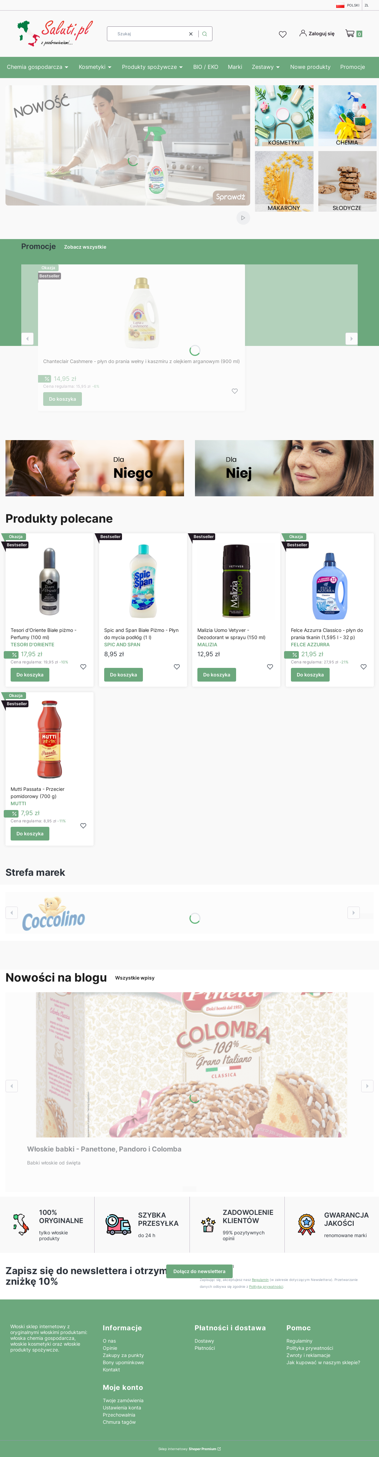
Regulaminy (299, 1341)
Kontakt (111, 1369)
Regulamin (260, 1280)
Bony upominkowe (123, 1362)
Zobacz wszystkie (85, 247)
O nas (109, 1341)
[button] (204, 33)
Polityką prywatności (266, 1286)
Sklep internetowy (187, 1449)
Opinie (110, 1348)
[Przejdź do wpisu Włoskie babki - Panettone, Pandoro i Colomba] (189, 1064)
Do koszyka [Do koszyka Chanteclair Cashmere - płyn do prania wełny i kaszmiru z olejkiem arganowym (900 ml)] (62, 399)
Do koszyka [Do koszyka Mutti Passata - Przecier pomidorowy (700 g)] (30, 834)
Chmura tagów (119, 1422)
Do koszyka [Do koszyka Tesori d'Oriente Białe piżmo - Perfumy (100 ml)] (30, 674)
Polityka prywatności (309, 1348)
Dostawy (204, 1341)
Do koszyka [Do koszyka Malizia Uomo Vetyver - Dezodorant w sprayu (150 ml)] (216, 674)
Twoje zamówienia (123, 1400)
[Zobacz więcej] (53, 913)
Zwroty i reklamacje (308, 1355)
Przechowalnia (119, 1415)
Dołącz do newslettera (199, 1271)
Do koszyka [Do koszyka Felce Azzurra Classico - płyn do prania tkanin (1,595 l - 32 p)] (310, 674)
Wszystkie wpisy (135, 978)
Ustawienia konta (122, 1407)
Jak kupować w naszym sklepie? (323, 1362)
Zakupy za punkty (123, 1355)
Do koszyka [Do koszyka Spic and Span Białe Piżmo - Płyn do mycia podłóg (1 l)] (123, 674)
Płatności (205, 1348)
